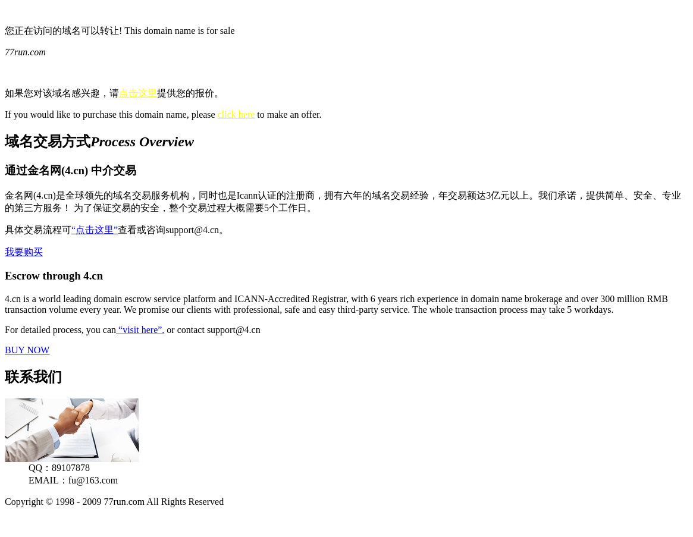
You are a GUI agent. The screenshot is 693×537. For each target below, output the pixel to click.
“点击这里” (94, 230)
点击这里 (138, 93)
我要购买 (24, 252)
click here (236, 114)
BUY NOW (27, 350)
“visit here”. (140, 330)
